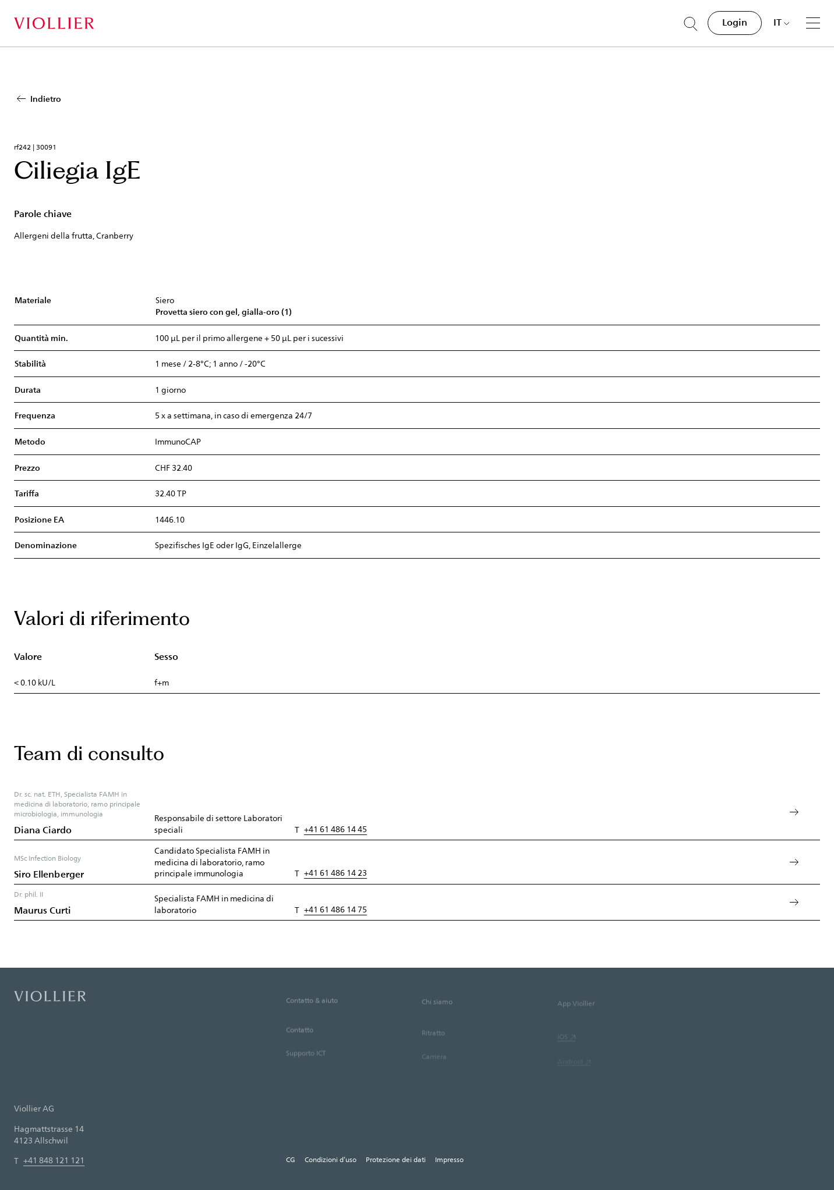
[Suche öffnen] (691, 24)
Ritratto (433, 1048)
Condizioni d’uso (330, 1159)
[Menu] (813, 22)
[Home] (54, 23)
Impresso (449, 1159)
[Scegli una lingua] (781, 22)
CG (290, 1159)
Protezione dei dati (396, 1159)
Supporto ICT (306, 1067)
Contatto (299, 1042)
